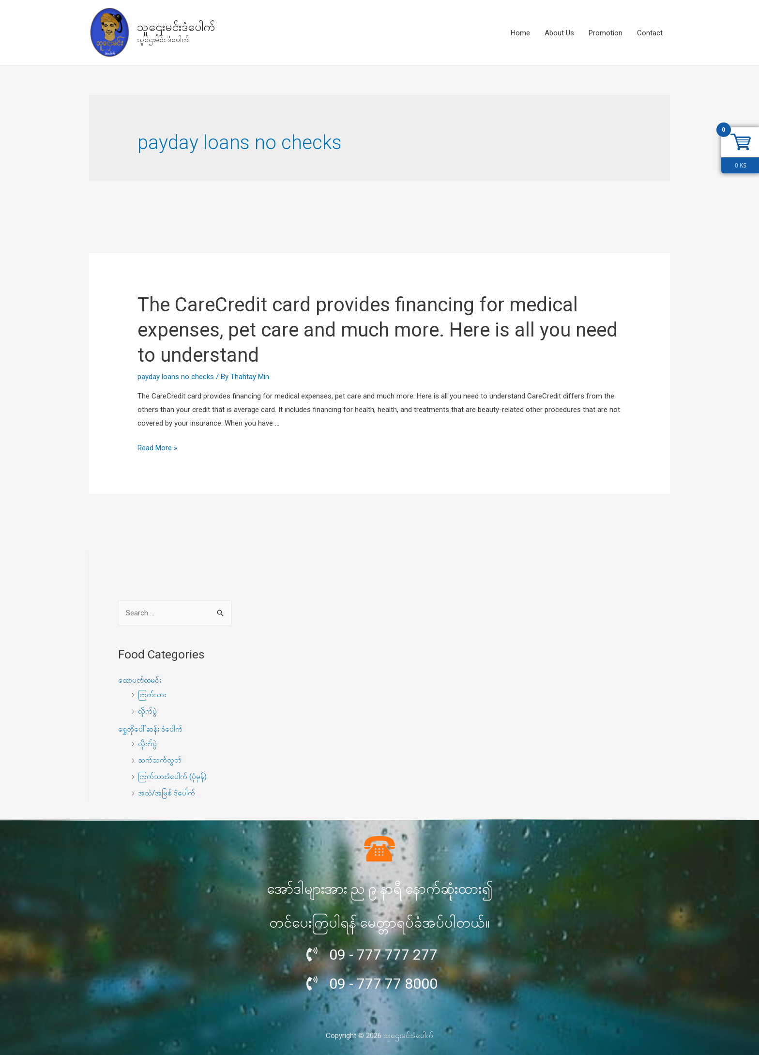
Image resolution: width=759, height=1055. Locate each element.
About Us (559, 33)
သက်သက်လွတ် (160, 760)
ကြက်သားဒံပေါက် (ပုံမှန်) (172, 776)
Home (520, 33)
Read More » (157, 447)
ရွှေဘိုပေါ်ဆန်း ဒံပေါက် (150, 729)
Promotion (605, 33)
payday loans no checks (175, 376)
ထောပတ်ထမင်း (139, 680)
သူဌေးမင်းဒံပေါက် (176, 27)
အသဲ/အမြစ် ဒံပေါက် (166, 793)
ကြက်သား (152, 694)
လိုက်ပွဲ (147, 711)
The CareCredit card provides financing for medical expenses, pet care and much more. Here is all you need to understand (377, 330)
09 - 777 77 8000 (383, 983)
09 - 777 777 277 (383, 954)
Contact (650, 33)
